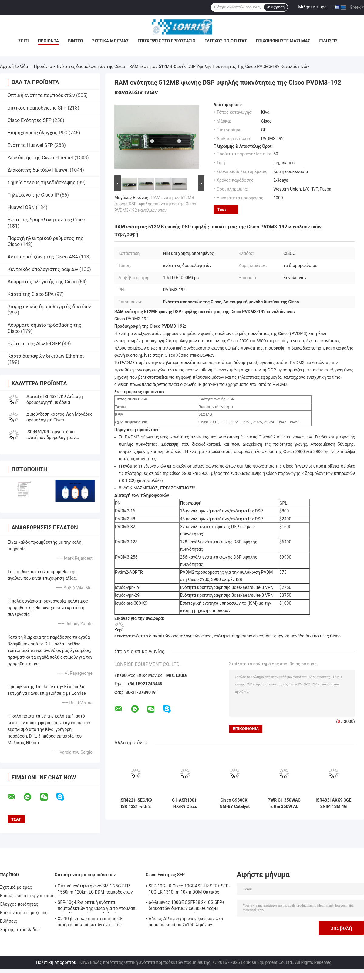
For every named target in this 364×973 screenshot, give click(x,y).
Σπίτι (23, 41)
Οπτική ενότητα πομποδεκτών (41, 95)
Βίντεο (75, 41)
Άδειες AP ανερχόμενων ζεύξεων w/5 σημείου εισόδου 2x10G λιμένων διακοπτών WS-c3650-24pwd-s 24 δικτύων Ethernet (186, 922)
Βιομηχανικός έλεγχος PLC (37, 133)
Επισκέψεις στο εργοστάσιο (166, 41)
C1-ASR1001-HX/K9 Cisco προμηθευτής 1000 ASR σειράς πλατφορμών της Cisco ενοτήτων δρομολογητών (185, 803)
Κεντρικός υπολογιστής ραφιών (43, 269)
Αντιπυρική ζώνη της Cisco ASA (43, 257)
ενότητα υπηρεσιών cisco (238, 635)
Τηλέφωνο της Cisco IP (33, 195)
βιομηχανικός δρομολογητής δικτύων (49, 306)
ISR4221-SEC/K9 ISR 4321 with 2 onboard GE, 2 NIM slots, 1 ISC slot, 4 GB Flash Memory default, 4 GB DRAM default (135, 803)
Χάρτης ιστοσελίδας (20, 929)
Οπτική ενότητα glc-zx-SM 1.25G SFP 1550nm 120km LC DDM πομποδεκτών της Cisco (95, 889)
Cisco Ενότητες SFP (30, 120)
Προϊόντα (48, 41)
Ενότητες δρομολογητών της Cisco (91, 66)
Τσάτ (221, 209)
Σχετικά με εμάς (110, 41)
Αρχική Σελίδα (14, 66)
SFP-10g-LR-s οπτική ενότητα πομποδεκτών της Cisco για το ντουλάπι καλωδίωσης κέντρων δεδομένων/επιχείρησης (97, 906)
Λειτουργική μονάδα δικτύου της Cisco (303, 635)
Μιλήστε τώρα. (313, 7)
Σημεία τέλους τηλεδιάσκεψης (42, 182)
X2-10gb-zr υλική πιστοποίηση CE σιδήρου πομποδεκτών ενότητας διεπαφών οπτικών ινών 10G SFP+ (91, 922)
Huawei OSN (21, 207)
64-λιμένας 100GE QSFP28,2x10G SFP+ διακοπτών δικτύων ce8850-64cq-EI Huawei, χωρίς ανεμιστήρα (186, 906)
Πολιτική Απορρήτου (56, 962)
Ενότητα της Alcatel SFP (34, 343)
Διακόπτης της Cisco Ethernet (40, 157)
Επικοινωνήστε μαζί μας (283, 41)
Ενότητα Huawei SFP (30, 145)
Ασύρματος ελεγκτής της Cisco (42, 282)
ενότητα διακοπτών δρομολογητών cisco (171, 635)
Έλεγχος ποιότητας (225, 41)
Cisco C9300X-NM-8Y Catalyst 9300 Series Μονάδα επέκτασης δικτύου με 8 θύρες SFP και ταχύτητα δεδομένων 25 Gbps (235, 803)
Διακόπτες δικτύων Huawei (38, 170)
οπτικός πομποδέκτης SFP (37, 108)
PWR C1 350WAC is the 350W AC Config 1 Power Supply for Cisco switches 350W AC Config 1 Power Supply (284, 803)
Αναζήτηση (276, 7)
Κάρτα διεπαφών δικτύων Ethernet (46, 356)
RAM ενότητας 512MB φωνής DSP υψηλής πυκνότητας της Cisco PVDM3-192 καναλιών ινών (155, 204)
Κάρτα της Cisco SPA (31, 294)
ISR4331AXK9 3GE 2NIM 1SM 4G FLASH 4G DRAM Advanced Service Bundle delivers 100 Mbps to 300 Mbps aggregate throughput (334, 803)
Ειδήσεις (328, 41)
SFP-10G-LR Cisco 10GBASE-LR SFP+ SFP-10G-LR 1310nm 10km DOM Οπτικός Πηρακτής (189, 889)
